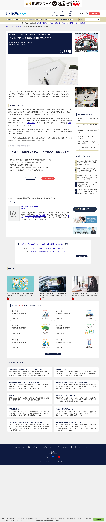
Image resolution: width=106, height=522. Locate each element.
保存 (69, 123)
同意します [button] (98, 519)
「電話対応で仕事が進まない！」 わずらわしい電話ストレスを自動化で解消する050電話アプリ (85, 295)
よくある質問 (26, 447)
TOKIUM (43, 214)
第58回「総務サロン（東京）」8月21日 (48, 23)
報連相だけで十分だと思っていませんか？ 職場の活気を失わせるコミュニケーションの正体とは (87, 177)
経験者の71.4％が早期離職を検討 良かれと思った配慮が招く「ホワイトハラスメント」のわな (87, 170)
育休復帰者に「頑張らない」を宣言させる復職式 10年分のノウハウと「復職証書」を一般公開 (87, 184)
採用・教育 (16, 19)
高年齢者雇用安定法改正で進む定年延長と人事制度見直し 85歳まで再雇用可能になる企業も (87, 163)
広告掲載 (45, 447)
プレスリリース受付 (55, 447)
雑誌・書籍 (31, 315)
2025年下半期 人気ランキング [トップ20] (88, 148)
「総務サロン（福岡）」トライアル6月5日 (73, 23)
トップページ (9, 26)
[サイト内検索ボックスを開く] (99, 19)
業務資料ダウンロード (66, 19)
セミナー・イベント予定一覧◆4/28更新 (88, 119)
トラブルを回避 (31, 123)
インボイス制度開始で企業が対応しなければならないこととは (48, 251)
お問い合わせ (36, 447)
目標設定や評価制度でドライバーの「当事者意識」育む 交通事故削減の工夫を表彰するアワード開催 (52, 295)
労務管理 (8, 19)
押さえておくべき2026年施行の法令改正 (87, 125)
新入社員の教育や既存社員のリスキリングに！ (88, 137)
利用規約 (65, 447)
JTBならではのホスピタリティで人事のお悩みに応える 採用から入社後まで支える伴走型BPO (20, 295)
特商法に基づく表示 (76, 447)
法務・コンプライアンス (51, 19)
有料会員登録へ (49, 178)
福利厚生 (24, 19)
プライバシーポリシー (89, 447)
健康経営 (31, 19)
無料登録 (95, 13)
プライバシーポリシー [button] (65, 520)
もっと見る (83, 256)
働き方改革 (39, 19)
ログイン (83, 13)
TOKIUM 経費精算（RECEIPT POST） (35, 216)
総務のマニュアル (14, 35)
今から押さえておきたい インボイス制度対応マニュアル (37, 35)
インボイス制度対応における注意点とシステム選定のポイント (48, 248)
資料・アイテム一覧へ (53, 354)
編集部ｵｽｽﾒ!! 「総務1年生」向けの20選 (87, 131)
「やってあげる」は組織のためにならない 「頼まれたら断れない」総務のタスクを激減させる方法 (87, 191)
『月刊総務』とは (15, 447)
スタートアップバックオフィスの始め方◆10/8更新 (88, 142)
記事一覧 (19, 26)
